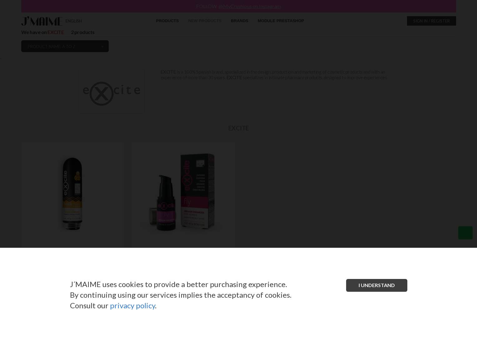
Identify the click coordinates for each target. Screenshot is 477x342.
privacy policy (132, 305)
